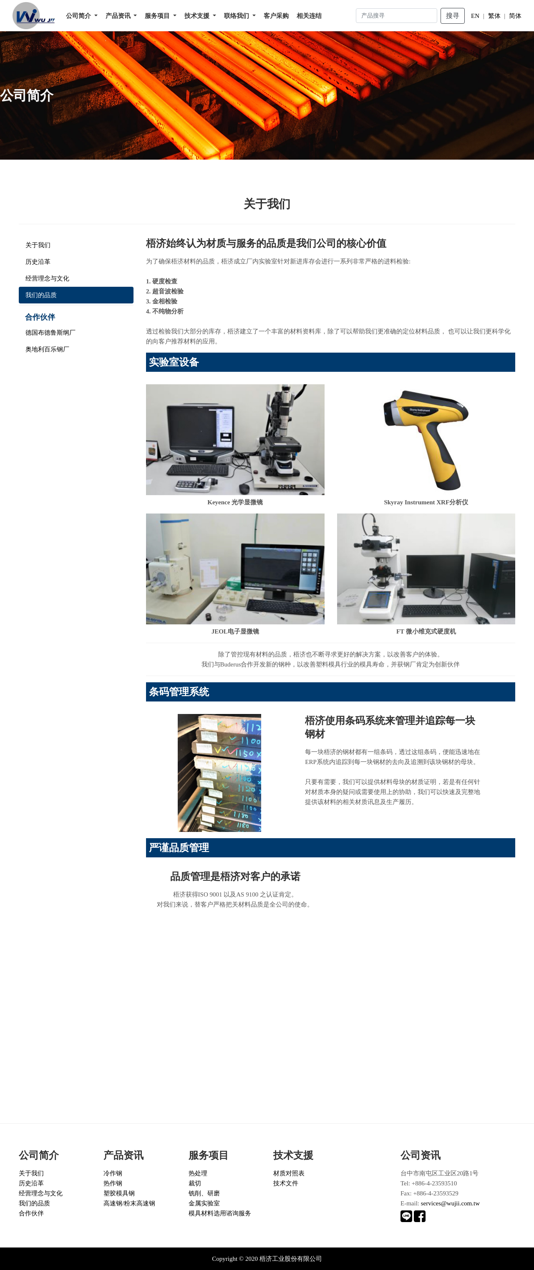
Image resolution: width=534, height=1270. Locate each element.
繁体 (494, 16)
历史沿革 (37, 261)
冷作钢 (112, 1173)
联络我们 (237, 16)
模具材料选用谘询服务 (220, 1213)
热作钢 (112, 1183)
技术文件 (285, 1183)
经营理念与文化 (47, 278)
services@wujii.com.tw (450, 1203)
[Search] (396, 15)
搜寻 (452, 15)
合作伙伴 (31, 1213)
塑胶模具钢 (119, 1193)
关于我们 (37, 245)
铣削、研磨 (204, 1193)
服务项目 (158, 16)
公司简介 (79, 16)
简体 (515, 16)
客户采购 (276, 16)
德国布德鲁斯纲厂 (50, 332)
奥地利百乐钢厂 (47, 349)
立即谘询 (25, 1065)
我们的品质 (41, 295)
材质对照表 (289, 1173)
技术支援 (197, 16)
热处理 (198, 1173)
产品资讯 (119, 16)
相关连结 (309, 16)
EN (475, 16)
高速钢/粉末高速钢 (129, 1203)
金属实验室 (204, 1203)
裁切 (195, 1183)
